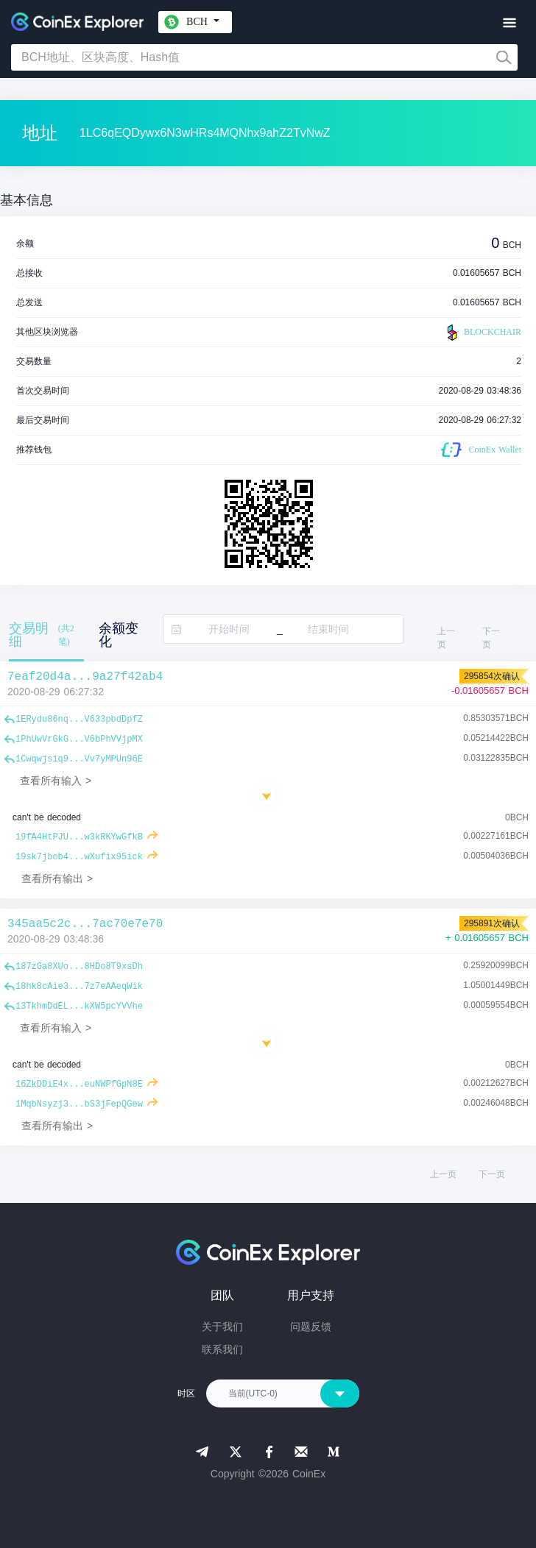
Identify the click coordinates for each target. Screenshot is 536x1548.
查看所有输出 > (57, 878)
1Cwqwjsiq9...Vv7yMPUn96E (79, 759)
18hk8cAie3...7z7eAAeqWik (79, 986)
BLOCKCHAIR (482, 332)
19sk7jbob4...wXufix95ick (79, 857)
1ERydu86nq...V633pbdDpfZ (79, 719)
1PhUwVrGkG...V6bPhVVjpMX (79, 739)
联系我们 (222, 1349)
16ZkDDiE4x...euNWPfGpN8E (79, 1084)
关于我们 (222, 1326)
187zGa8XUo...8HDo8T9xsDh (79, 967)
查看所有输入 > (55, 781)
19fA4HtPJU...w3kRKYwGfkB (79, 837)
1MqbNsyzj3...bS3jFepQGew (79, 1104)
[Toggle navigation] (509, 23)
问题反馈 (310, 1326)
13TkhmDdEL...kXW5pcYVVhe (79, 1006)
